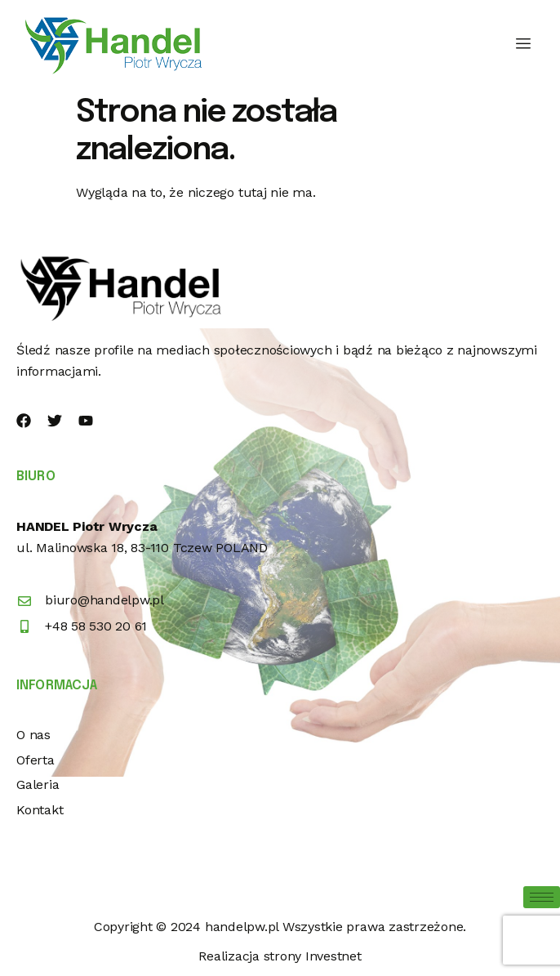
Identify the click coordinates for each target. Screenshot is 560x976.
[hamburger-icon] (523, 44)
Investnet (333, 956)
